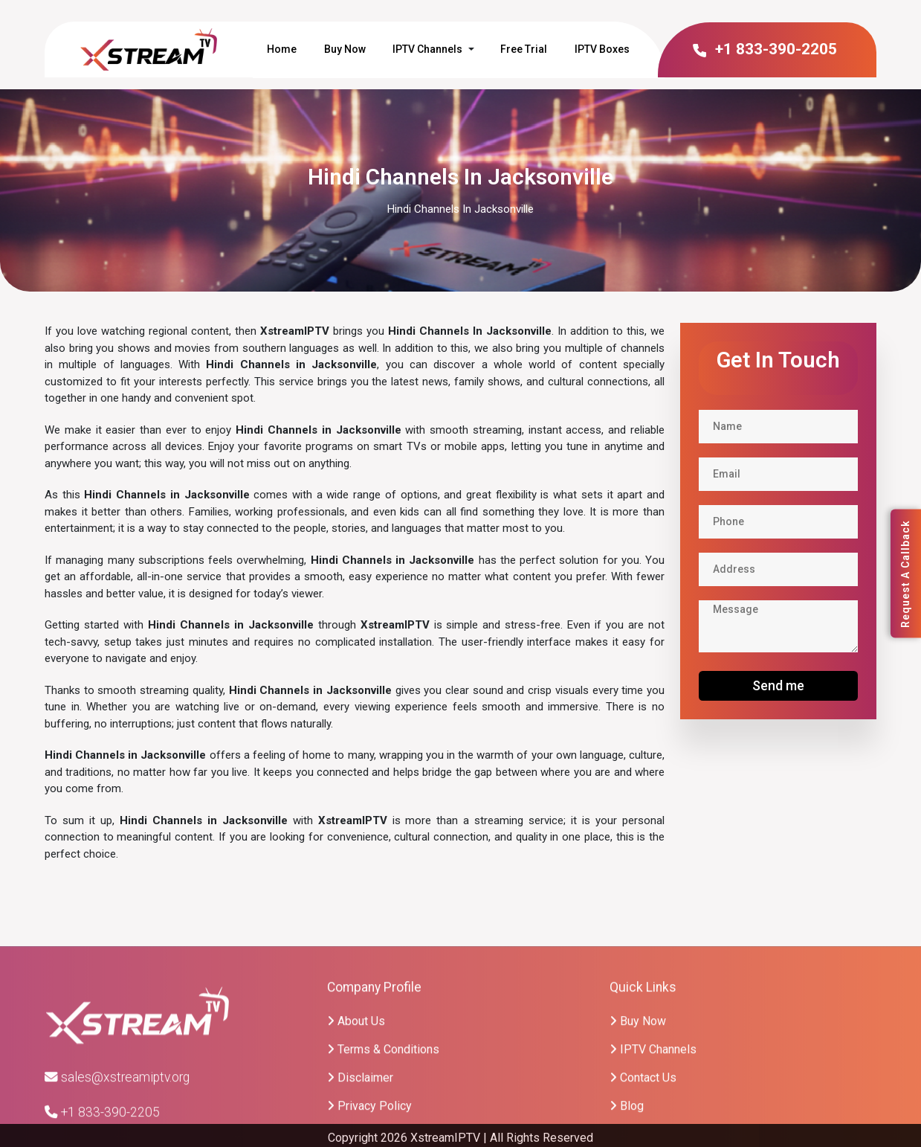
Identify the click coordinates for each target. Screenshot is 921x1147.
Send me (778, 685)
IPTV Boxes (602, 49)
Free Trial (523, 49)
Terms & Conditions (383, 1114)
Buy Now (345, 49)
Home (282, 49)
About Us (356, 1086)
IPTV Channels (427, 49)
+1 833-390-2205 (764, 49)
